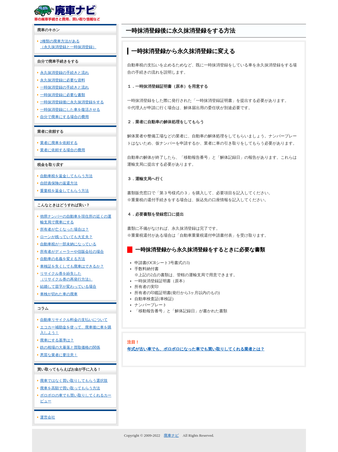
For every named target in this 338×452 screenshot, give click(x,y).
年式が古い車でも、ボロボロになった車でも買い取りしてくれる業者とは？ (195, 349)
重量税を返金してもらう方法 (64, 190)
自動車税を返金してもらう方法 (66, 176)
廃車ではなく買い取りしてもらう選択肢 (74, 380)
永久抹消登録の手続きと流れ (64, 72)
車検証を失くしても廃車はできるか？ (72, 266)
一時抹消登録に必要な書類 (62, 95)
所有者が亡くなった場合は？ (64, 229)
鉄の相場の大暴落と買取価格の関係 (70, 347)
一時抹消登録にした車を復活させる (70, 109)
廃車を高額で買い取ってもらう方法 (70, 388)
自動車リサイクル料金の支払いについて (74, 319)
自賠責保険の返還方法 (59, 183)
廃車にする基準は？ (57, 340)
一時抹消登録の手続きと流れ (64, 87)
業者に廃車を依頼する (59, 143)
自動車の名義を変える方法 (62, 259)
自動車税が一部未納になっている (68, 244)
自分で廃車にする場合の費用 (64, 117)
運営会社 (47, 417)
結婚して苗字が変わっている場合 (68, 286)
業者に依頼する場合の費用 (62, 150)
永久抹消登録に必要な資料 (62, 80)
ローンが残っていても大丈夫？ (66, 237)
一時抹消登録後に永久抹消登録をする (72, 102)
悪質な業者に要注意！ (59, 355)
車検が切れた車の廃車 (59, 294)
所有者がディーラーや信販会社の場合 (72, 251)
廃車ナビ (171, 435)
